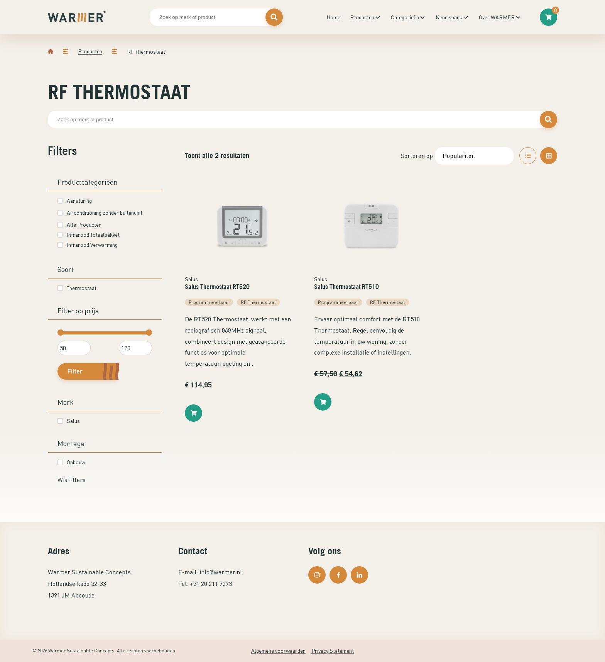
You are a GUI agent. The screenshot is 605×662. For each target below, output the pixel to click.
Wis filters (71, 480)
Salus (68, 421)
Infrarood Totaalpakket (88, 234)
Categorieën (405, 17)
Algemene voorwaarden (278, 650)
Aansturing (74, 200)
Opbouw (71, 462)
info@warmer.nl (220, 572)
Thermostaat (76, 288)
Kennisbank (449, 17)
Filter (74, 371)
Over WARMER (497, 17)
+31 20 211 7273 (211, 583)
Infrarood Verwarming (87, 244)
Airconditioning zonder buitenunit (99, 212)
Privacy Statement (332, 650)
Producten (362, 17)
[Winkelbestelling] (474, 156)
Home (333, 17)
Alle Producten (79, 224)
